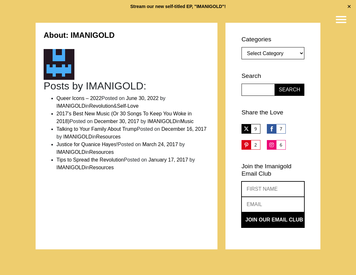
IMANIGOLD (70, 106)
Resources (108, 136)
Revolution (101, 106)
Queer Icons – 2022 (79, 98)
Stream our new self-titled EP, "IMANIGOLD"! (178, 6)
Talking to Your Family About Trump (96, 129)
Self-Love (128, 106)
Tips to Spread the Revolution (90, 159)
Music (187, 121)
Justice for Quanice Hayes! (87, 144)
